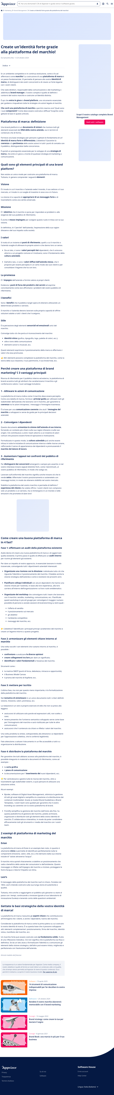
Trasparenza (6, 1077)
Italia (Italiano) (91, 1087)
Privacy (4, 1072)
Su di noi (43, 1071)
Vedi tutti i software (94, 122)
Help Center (82, 1076)
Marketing (8, 10)
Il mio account (83, 1071)
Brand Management (20, 10)
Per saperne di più (50, 972)
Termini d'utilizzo (8, 1081)
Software (43, 1076)
